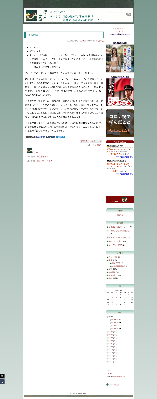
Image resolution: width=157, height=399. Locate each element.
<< (116, 290)
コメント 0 (96, 141)
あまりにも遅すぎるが (117, 237)
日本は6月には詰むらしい (118, 227)
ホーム (32, 152)
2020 (111, 347)
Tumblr (2, 381)
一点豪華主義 (42, 156)
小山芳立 (100, 41)
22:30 (82, 41)
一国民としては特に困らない (120, 231)
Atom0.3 (109, 373)
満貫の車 (33, 34)
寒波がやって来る (44, 161)
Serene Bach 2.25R (120, 376)
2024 (111, 335)
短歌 (110, 269)
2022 (111, 341)
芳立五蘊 (35, 13)
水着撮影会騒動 (118, 266)
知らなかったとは (120, 30)
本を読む (112, 272)
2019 (111, 350)
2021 (111, 344)
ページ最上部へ (115, 385)
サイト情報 (113, 257)
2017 (111, 356)
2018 (111, 353)
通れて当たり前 (115, 245)
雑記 (99, 145)
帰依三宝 (115, 263)
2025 (111, 332)
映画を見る (113, 275)
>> (123, 290)
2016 (111, 359)
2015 (111, 362)
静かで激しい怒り (115, 241)
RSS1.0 (109, 370)
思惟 (110, 260)
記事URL (85, 141)
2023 (111, 338)
